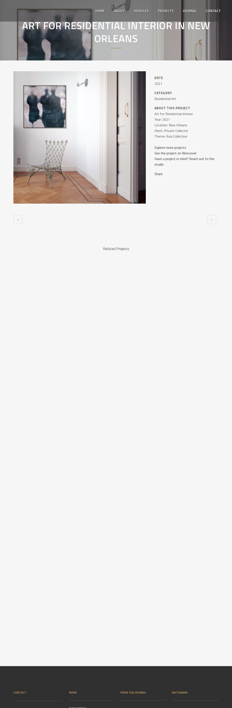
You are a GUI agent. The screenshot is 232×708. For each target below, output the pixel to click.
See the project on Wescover (175, 153)
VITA (72, 640)
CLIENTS (74, 649)
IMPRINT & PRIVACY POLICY (86, 658)
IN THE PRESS (78, 631)
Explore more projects (170, 147)
